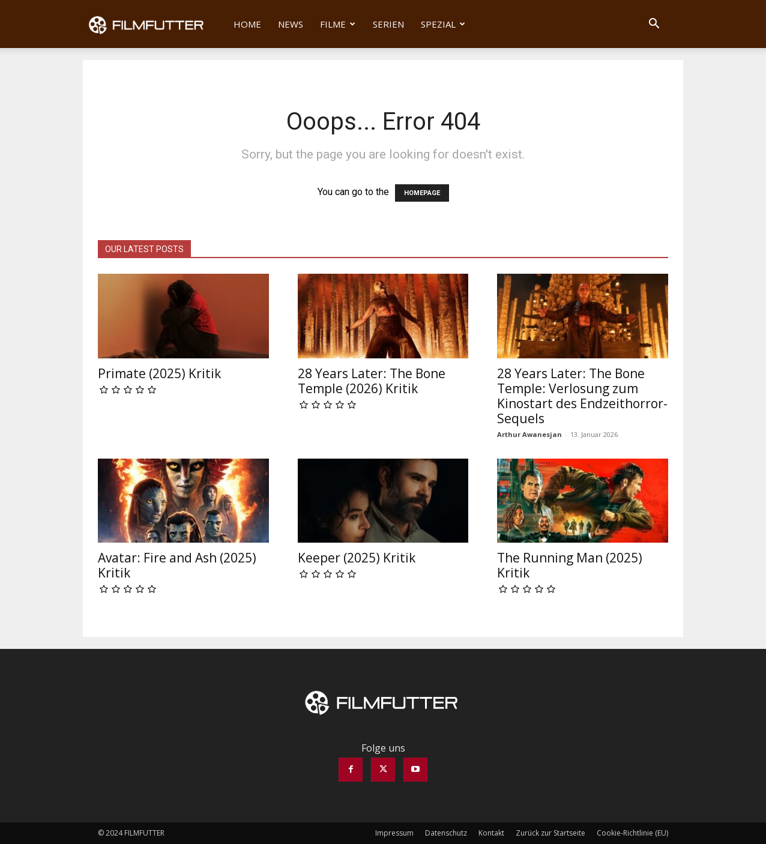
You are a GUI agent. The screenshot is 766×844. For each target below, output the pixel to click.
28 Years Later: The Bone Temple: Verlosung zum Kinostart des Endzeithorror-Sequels (582, 396)
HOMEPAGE (422, 193)
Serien (388, 24)
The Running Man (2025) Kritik (569, 565)
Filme (337, 24)
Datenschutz (446, 833)
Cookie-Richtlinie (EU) (632, 833)
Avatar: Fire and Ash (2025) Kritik (177, 565)
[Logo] (154, 24)
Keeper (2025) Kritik (356, 557)
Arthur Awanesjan (529, 434)
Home (247, 24)
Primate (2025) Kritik (159, 373)
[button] (653, 24)
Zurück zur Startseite (550, 833)
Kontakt (491, 833)
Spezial (443, 24)
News (290, 24)
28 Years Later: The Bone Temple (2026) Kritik (371, 381)
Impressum (394, 833)
